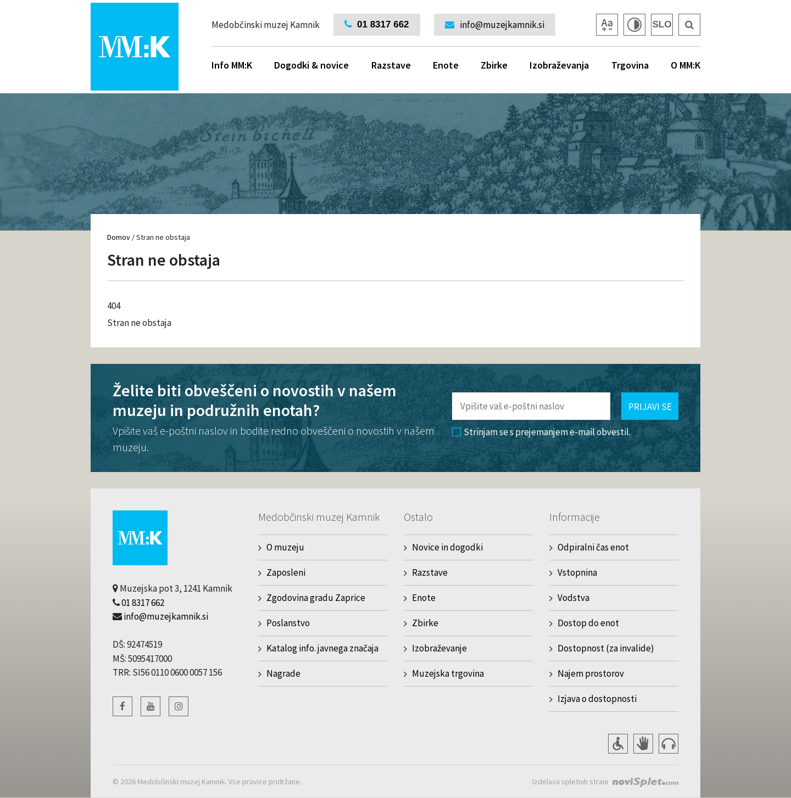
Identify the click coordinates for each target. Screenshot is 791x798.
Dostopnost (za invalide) (606, 648)
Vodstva (573, 598)
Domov (118, 237)
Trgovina (630, 65)
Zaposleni (285, 572)
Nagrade (283, 673)
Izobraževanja (559, 65)
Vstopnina (577, 572)
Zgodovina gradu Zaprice (315, 598)
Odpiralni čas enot (593, 547)
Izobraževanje (439, 648)
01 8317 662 (142, 603)
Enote (446, 65)
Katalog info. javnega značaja (322, 648)
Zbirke (494, 65)
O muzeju (285, 547)
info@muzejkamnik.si (166, 616)
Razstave (391, 65)
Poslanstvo (288, 623)
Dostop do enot (588, 623)
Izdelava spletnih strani (570, 781)
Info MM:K (231, 65)
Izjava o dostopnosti (597, 699)
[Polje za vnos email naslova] (531, 406)
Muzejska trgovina (448, 673)
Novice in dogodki (447, 547)
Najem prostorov (591, 673)
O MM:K (685, 65)
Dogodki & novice (311, 65)
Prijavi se (650, 407)
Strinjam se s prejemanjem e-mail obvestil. (541, 432)
